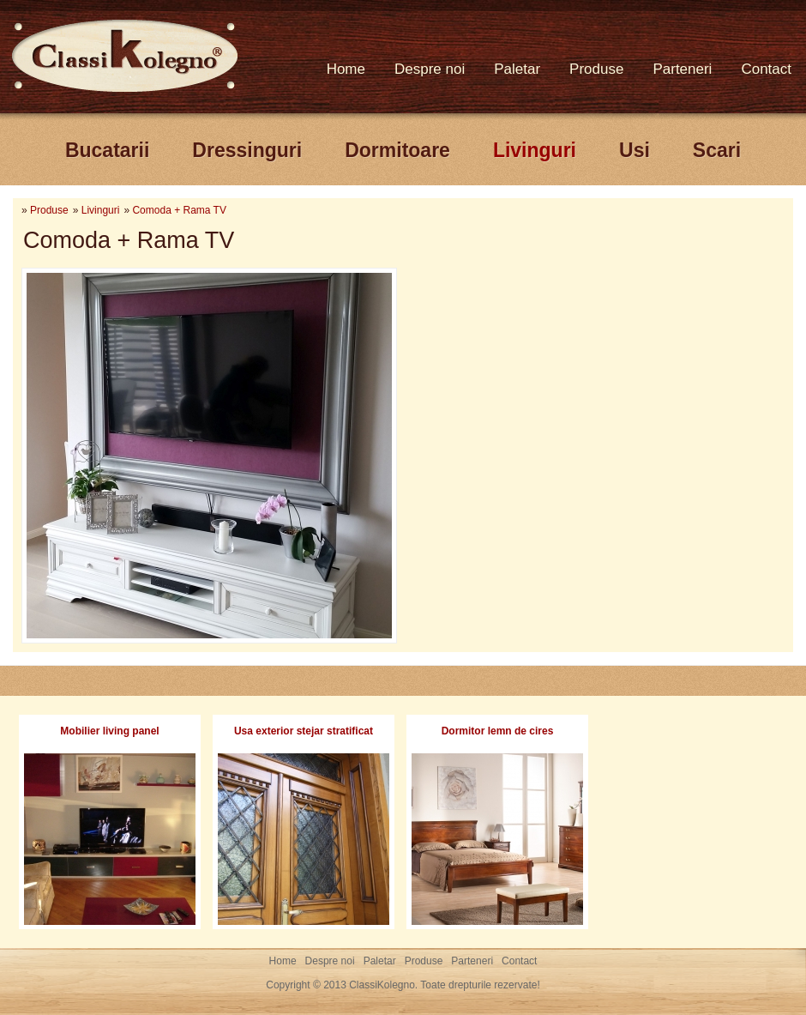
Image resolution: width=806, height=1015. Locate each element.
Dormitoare (397, 150)
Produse (596, 69)
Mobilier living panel (109, 731)
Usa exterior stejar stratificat (303, 731)
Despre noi (429, 69)
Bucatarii (107, 150)
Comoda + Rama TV (179, 210)
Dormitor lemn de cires (498, 731)
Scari (717, 150)
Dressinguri (247, 150)
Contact (766, 69)
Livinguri (534, 150)
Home (346, 69)
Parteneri (682, 69)
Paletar (517, 69)
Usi (634, 150)
